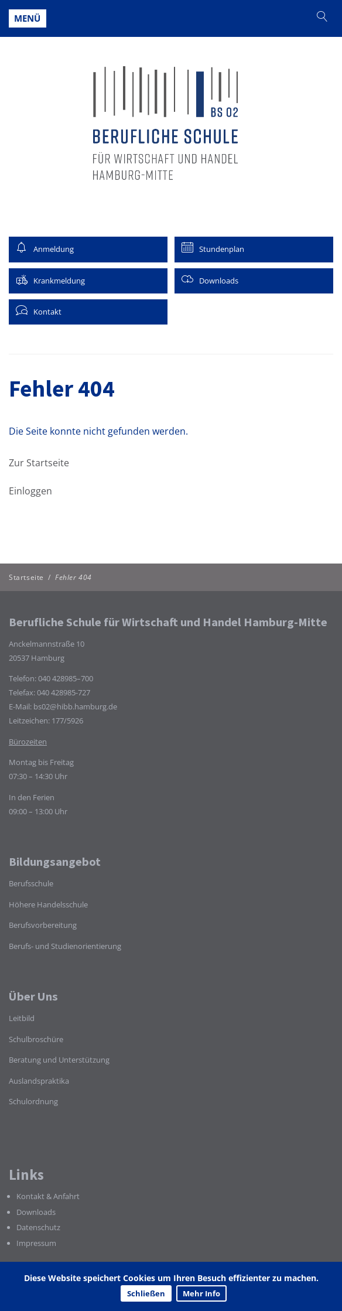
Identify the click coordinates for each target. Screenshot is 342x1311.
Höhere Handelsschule (48, 904)
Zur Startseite (39, 462)
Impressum (36, 1243)
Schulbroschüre (36, 1039)
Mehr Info (201, 1293)
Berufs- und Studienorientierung (65, 946)
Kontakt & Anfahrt (48, 1196)
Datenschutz (38, 1227)
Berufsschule (31, 883)
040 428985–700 (65, 678)
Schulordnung (33, 1101)
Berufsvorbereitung (43, 925)
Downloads (36, 1212)
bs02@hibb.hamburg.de (75, 706)
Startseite (26, 577)
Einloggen (30, 490)
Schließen (146, 1293)
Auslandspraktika (39, 1081)
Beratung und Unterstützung (59, 1059)
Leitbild (22, 1018)
